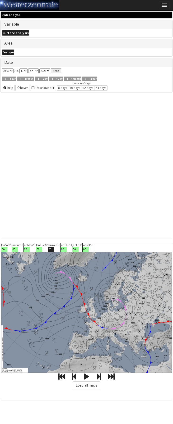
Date (8, 62)
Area (8, 43)
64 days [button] (101, 88)
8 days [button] (62, 88)
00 (3, 249)
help (8, 88)
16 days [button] (75, 88)
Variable (11, 24)
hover (22, 88)
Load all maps (86, 385)
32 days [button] (88, 88)
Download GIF (43, 88)
